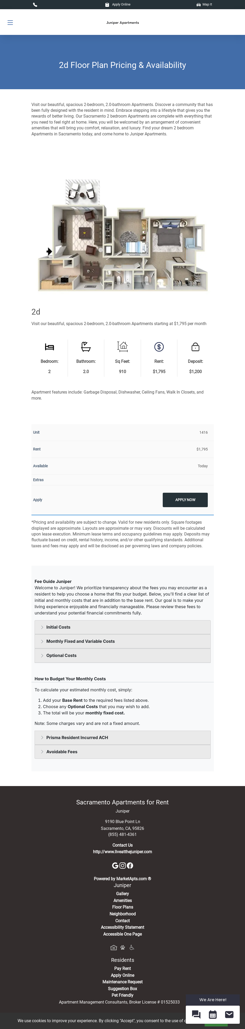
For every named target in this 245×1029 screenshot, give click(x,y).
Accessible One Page (122, 934)
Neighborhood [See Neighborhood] (123, 913)
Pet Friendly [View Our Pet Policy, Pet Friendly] (122, 995)
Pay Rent (122, 968)
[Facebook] (130, 865)
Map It (204, 4)
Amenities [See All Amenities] (122, 900)
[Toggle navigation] (10, 22)
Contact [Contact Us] (122, 920)
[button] (196, 1014)
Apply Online (117, 4)
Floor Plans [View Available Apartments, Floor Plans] (122, 907)
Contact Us (122, 845)
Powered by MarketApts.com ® (122, 878)
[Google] (115, 865)
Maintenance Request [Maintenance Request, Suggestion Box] (122, 981)
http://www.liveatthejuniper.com (122, 851)
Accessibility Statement (122, 927)
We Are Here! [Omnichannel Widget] (212, 1000)
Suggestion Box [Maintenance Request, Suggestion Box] (122, 988)
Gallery (122, 893)
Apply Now (185, 500)
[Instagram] (123, 865)
